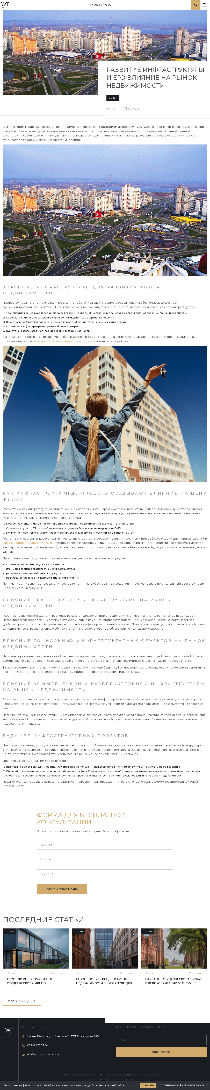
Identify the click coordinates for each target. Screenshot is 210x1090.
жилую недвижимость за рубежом (28, 542)
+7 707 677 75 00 (100, 4)
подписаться (161, 1052)
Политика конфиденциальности (183, 1085)
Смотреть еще (21, 1001)
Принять (148, 1085)
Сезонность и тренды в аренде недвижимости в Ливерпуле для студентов (104, 982)
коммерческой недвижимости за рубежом (64, 341)
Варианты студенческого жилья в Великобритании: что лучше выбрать (173, 982)
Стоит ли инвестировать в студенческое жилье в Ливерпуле (29, 982)
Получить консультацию (62, 889)
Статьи (113, 98)
